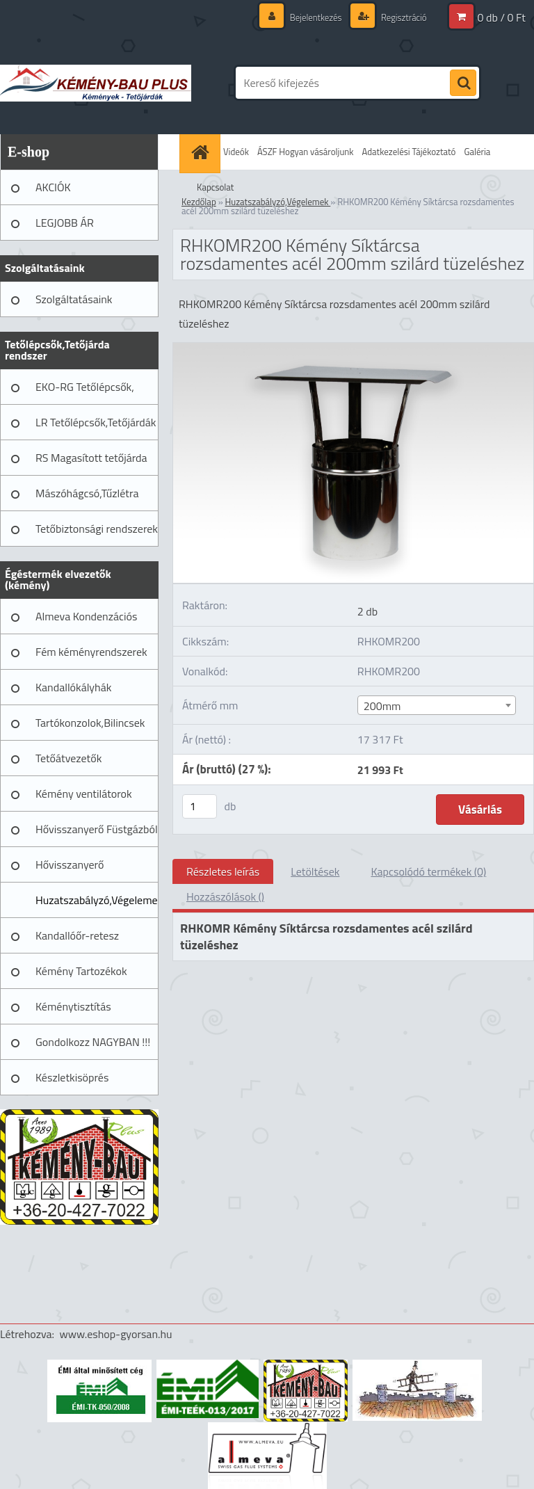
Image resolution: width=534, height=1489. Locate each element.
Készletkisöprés (71, 1077)
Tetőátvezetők (68, 758)
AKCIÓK (53, 187)
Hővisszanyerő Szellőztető (69, 869)
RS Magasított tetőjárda (91, 457)
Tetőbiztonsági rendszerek (96, 528)
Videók (236, 152)
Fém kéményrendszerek (91, 651)
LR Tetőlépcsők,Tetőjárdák (95, 422)
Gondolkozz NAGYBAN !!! (92, 1041)
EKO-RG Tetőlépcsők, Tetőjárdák (84, 391)
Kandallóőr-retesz (77, 935)
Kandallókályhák (73, 687)
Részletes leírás (222, 871)
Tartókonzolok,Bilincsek (90, 722)
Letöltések (315, 871)
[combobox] (436, 705)
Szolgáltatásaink (73, 299)
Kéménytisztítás (73, 1006)
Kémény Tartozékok (81, 971)
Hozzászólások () (225, 896)
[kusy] (199, 806)
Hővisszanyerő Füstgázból (96, 829)
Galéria (477, 152)
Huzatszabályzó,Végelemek (97, 900)
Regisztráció (401, 17)
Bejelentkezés (308, 17)
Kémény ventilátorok (83, 793)
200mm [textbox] (382, 706)
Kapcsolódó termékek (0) (428, 871)
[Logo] (95, 83)
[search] (463, 83)
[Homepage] (201, 152)
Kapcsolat (215, 187)
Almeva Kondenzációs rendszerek (86, 621)
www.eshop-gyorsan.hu (116, 1334)
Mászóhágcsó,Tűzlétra (87, 493)
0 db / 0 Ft (502, 17)
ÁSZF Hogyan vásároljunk (305, 152)
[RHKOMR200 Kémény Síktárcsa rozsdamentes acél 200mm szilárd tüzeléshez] (353, 348)
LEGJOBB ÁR (64, 222)
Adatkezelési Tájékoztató (409, 152)
